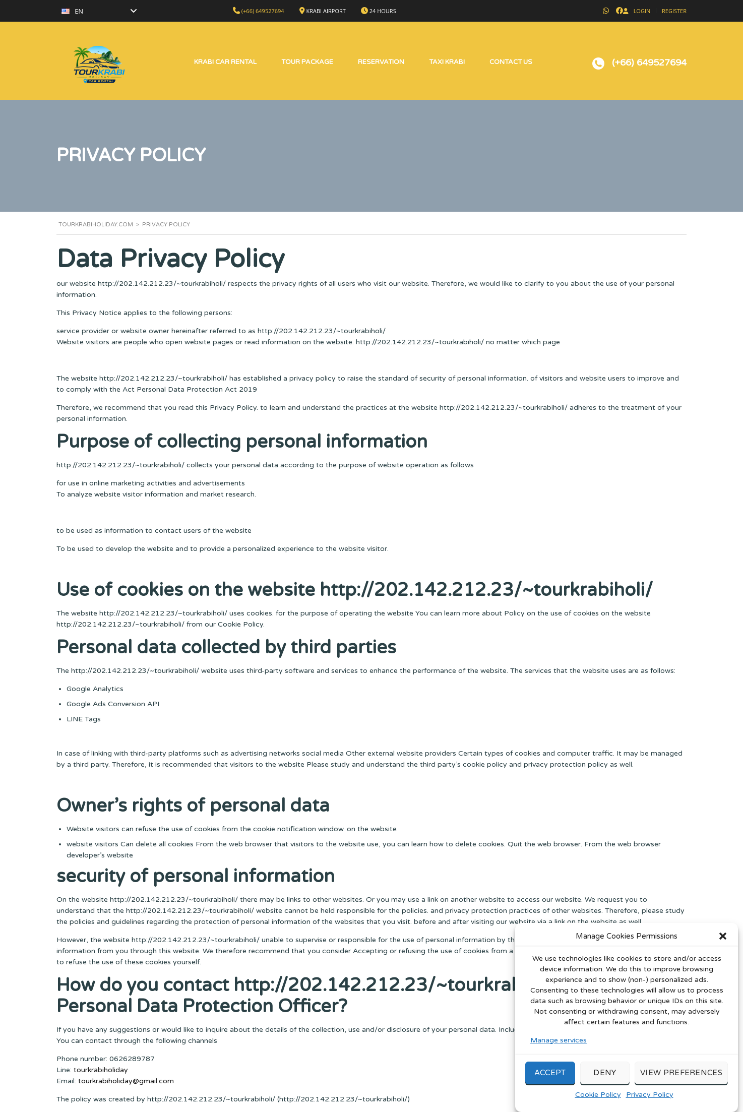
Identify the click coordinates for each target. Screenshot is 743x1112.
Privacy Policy (649, 1103)
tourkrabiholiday (101, 1070)
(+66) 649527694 (262, 11)
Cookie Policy (598, 1103)
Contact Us (510, 62)
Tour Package (307, 62)
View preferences (681, 1082)
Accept (550, 1082)
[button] (723, 945)
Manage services (558, 1049)
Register (674, 11)
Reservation (381, 62)
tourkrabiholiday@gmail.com (126, 1081)
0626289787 (132, 1059)
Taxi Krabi (447, 62)
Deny (604, 1082)
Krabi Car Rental (225, 62)
